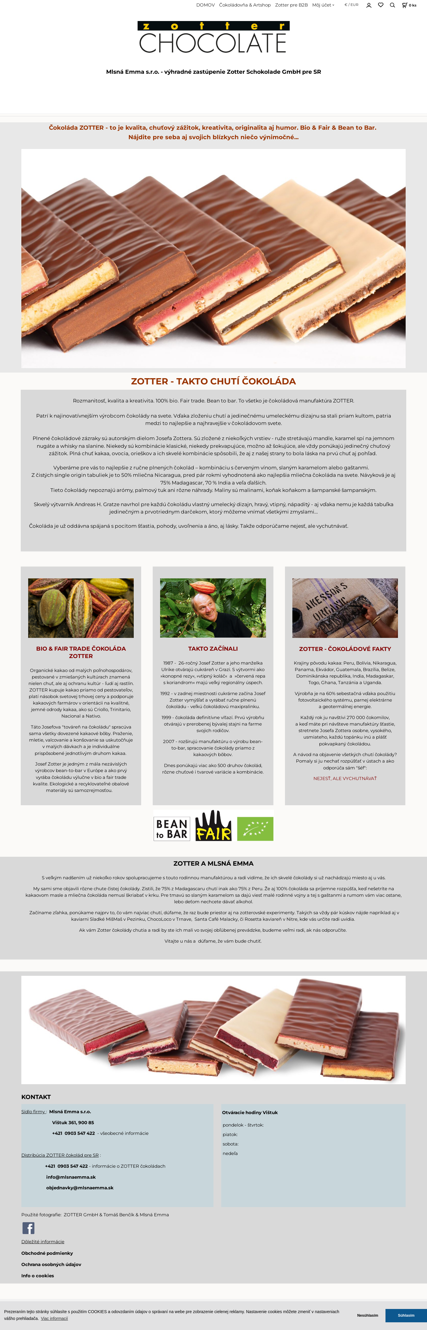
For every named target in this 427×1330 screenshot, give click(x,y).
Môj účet (321, 5)
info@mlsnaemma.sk (71, 1177)
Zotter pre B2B (291, 5)
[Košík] (408, 5)
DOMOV (205, 5)
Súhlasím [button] (406, 1315)
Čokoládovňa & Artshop (245, 5)
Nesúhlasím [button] (367, 1315)
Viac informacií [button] (54, 1318)
